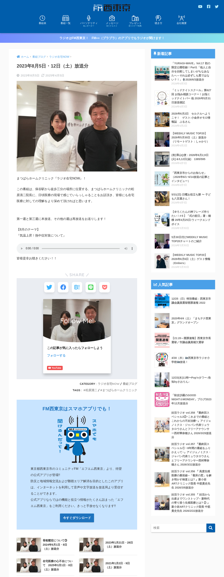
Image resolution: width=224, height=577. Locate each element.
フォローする (56, 356)
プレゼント (135, 24)
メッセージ (112, 24)
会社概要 (182, 23)
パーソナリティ (88, 24)
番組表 (42, 23)
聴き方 (158, 23)
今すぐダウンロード (77, 512)
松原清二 (91, 385)
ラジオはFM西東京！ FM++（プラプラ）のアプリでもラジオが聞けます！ (112, 38)
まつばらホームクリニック (119, 385)
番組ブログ (130, 378)
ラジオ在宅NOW (108, 378)
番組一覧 (66, 23)
